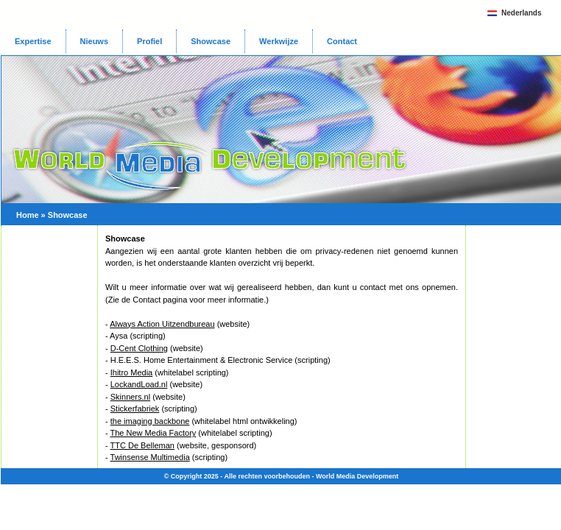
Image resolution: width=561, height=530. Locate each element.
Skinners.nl (130, 396)
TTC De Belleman (142, 445)
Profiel (149, 41)
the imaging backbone (150, 421)
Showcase (210, 41)
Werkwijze (278, 41)
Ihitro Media (131, 372)
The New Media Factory (153, 432)
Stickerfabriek (135, 408)
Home (27, 215)
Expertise (33, 41)
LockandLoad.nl (139, 384)
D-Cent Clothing (139, 348)
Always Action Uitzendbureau (162, 323)
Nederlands (521, 13)
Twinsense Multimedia (150, 457)
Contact (342, 41)
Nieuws (94, 41)
